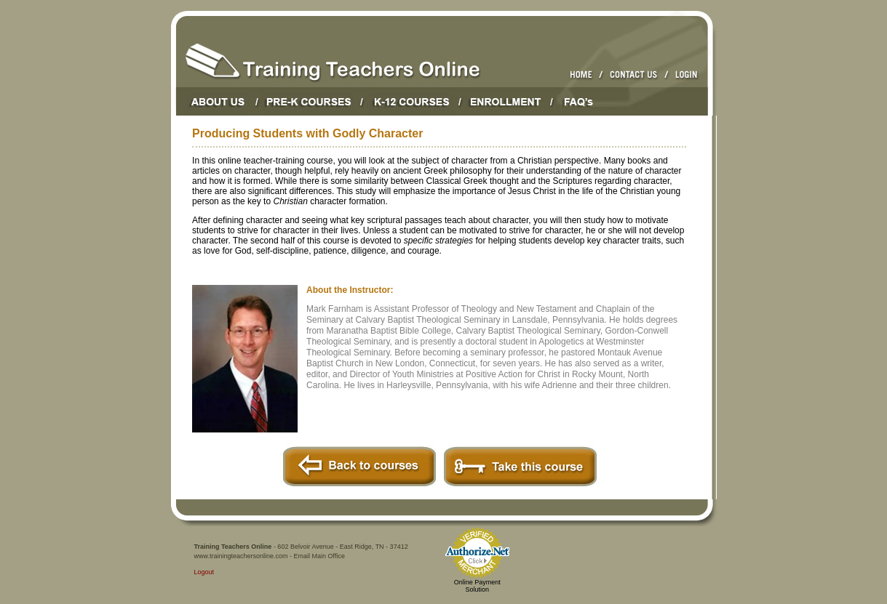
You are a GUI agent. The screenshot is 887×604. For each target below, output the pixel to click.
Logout (204, 572)
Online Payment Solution (477, 586)
